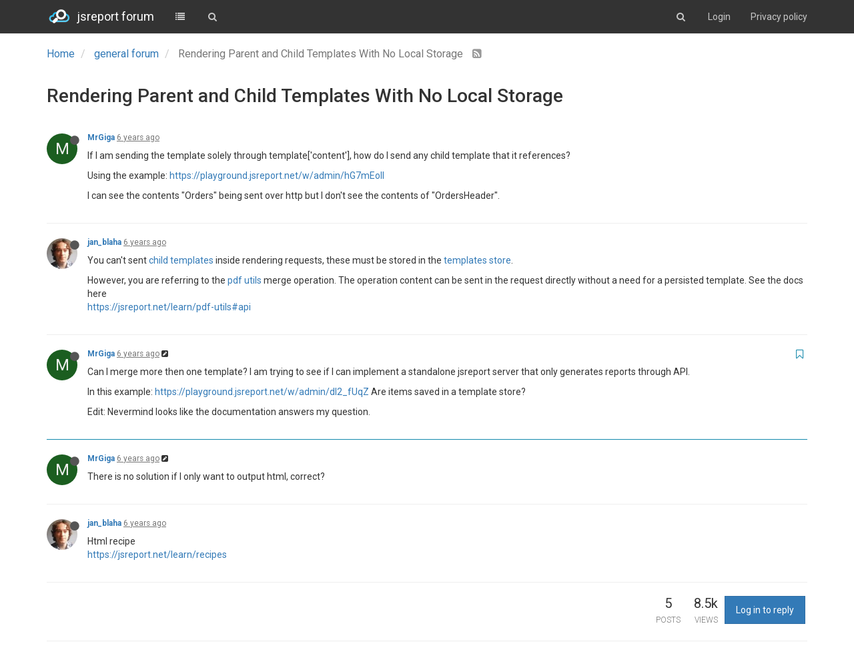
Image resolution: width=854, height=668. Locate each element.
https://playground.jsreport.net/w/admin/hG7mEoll (276, 175)
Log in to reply (765, 610)
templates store (477, 260)
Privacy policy (779, 16)
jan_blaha (104, 242)
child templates (181, 260)
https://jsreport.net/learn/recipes (157, 554)
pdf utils (245, 280)
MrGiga (101, 137)
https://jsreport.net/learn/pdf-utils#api (169, 307)
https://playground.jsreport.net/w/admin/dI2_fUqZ (262, 391)
